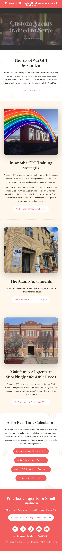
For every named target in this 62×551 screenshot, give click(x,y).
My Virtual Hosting (49, 542)
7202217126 (43, 536)
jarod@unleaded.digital (23, 536)
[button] (31, 90)
